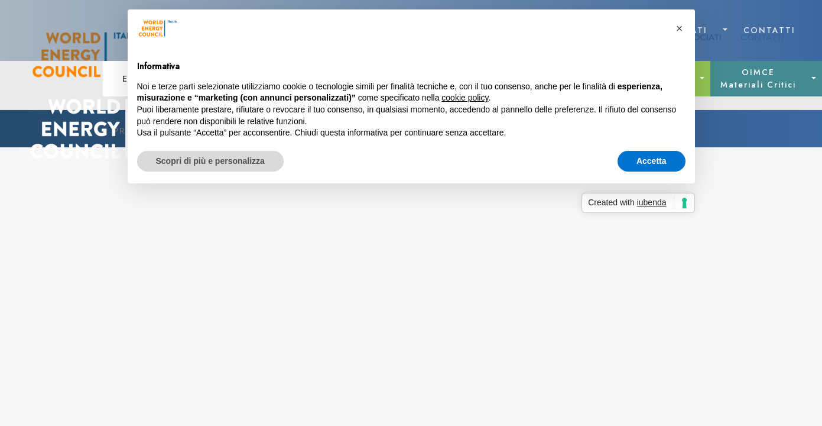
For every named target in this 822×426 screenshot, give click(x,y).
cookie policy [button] (464, 97)
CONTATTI (769, 30)
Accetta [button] (651, 161)
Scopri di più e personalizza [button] (210, 161)
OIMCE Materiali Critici (758, 78)
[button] (679, 28)
